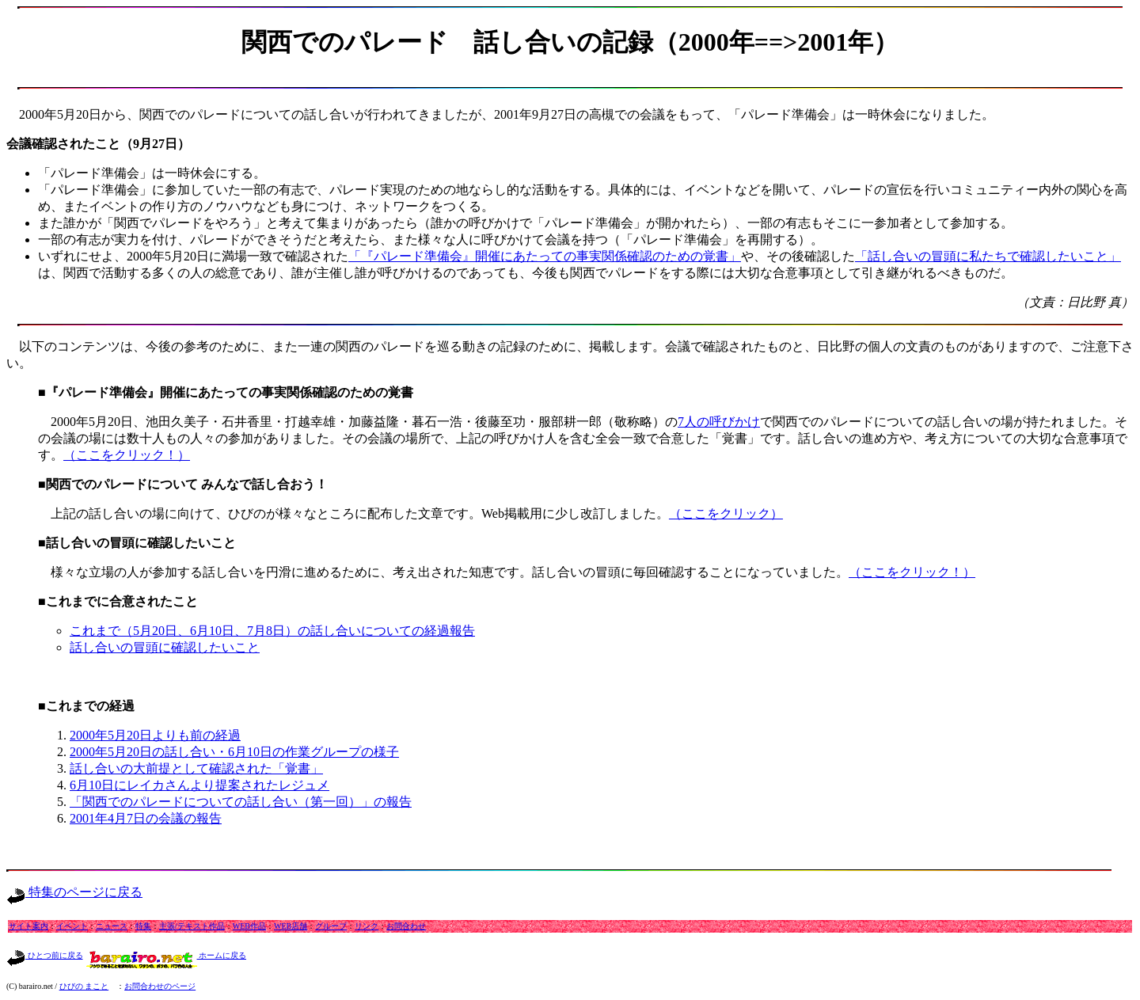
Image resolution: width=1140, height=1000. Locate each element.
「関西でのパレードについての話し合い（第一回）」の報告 (241, 801)
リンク (366, 926)
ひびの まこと (84, 986)
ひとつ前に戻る (44, 955)
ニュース (111, 926)
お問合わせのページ (160, 986)
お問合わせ (406, 926)
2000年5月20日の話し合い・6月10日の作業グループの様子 (234, 752)
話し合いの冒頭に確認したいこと (165, 647)
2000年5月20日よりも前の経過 (155, 735)
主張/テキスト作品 (192, 926)
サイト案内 (28, 926)
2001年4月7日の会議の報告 (146, 818)
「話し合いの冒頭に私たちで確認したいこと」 (988, 256)
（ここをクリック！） (126, 455)
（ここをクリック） (726, 513)
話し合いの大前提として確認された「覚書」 (196, 768)
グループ (331, 926)
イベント (72, 926)
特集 (143, 926)
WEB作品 (249, 926)
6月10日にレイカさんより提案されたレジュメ (199, 785)
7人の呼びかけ (719, 421)
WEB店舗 (290, 926)
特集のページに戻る (74, 892)
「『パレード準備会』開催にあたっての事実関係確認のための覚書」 (544, 256)
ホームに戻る (166, 955)
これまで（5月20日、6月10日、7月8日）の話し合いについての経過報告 (272, 630)
